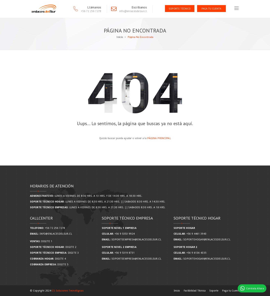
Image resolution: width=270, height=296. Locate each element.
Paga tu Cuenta (211, 8)
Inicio (120, 36)
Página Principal (159, 138)
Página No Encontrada (140, 36)
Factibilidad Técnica (195, 290)
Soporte (213, 290)
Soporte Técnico (180, 8)
